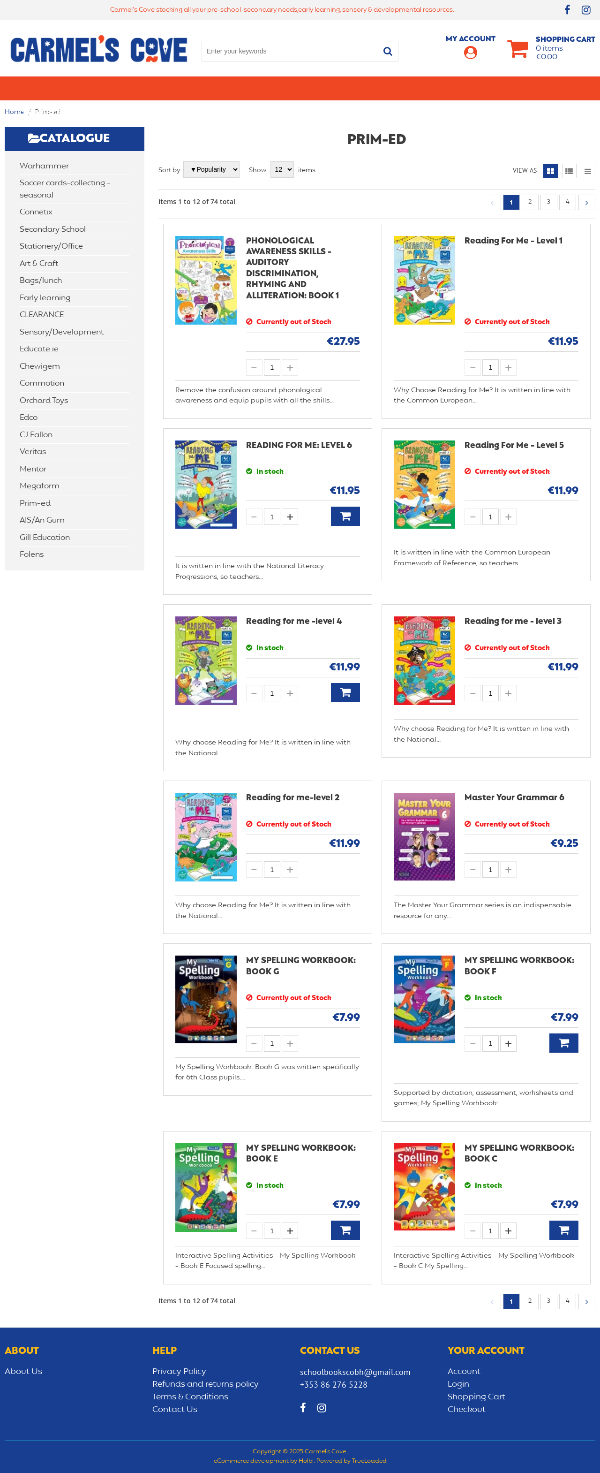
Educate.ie (39, 349)
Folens (32, 554)
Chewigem (40, 366)
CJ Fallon (36, 435)
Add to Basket (345, 516)
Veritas (33, 452)
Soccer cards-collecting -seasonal (65, 189)
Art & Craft (283, 88)
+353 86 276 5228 (334, 1384)
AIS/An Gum (42, 520)
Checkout (467, 1409)
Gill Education (45, 537)
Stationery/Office (215, 88)
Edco (29, 417)
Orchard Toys (44, 401)
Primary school (54, 88)
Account (464, 1371)
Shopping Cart (476, 1397)
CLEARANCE (556, 88)
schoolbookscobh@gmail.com (355, 1372)
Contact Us (174, 1409)
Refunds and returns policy (205, 1384)
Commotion (42, 383)
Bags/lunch (338, 88)
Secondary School (132, 88)
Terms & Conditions (190, 1397)
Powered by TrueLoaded (351, 1461)
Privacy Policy (179, 1371)
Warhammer (44, 166)
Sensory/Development (482, 88)
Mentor (33, 469)
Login (458, 1384)
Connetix (36, 212)
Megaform (40, 486)
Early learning (399, 88)
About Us (23, 1371)
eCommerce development (251, 1461)
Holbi (306, 1461)
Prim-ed (35, 503)
